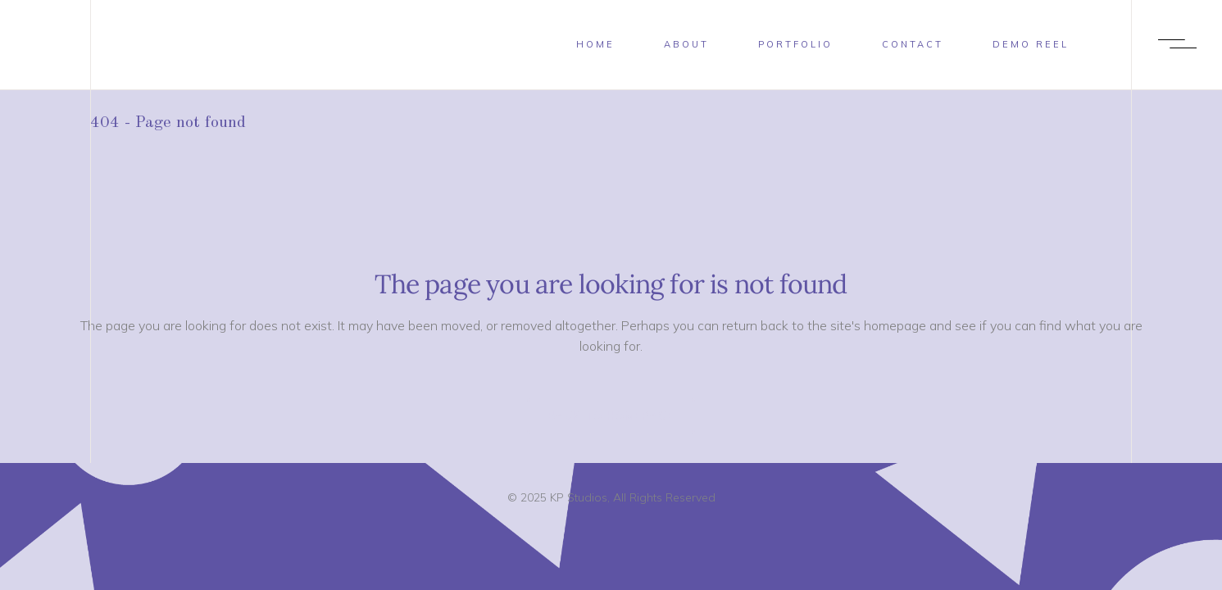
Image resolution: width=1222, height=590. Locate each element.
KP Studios (578, 497)
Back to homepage (611, 415)
